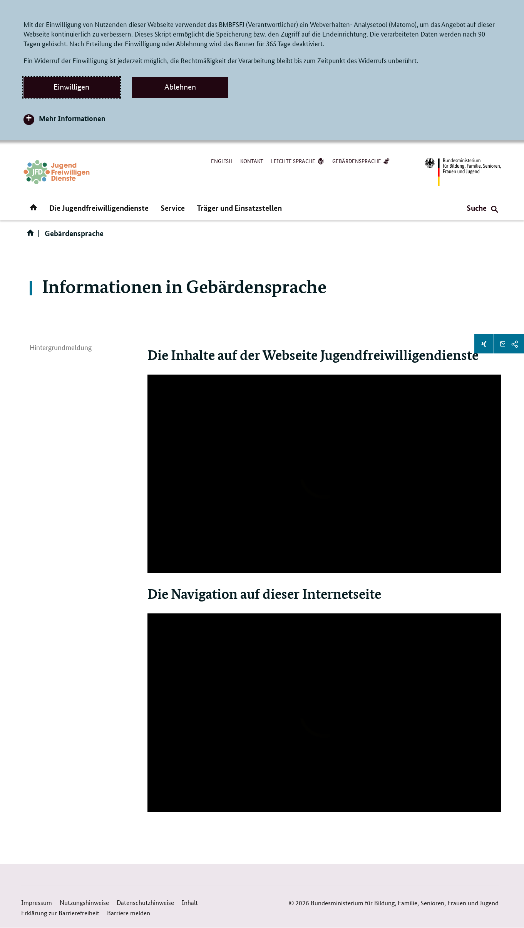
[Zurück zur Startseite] (56, 172)
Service (173, 208)
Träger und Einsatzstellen (239, 208)
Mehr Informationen (72, 118)
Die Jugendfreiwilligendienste (99, 208)
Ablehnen (180, 87)
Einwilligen (71, 87)
